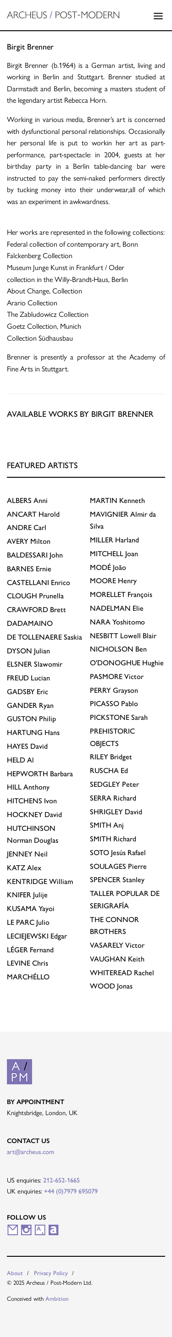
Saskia (44, 637)
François (121, 594)
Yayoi (31, 908)
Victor (117, 676)
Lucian (28, 678)
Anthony (28, 787)
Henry (113, 580)
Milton (28, 541)
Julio (28, 922)
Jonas (111, 986)
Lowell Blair (123, 635)
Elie (117, 608)
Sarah (119, 717)
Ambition (57, 1298)
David (27, 746)
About (15, 1273)
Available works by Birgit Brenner (80, 414)
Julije (27, 894)
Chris (27, 963)
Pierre (118, 866)
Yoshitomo (117, 622)
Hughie (127, 662)
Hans (33, 732)
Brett (36, 609)
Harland (114, 540)
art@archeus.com (30, 1152)
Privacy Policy (51, 1273)
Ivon (32, 800)
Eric (27, 691)
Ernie (29, 568)
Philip (31, 718)
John (35, 555)
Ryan (30, 705)
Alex (24, 867)
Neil (27, 854)
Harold (33, 514)
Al (20, 760)
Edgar (37, 936)
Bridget (111, 756)
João (108, 567)
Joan (114, 553)
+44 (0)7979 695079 (71, 1191)
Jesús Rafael (118, 852)
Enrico (38, 582)
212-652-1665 (61, 1180)
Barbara (40, 773)
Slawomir (34, 664)
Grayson (114, 690)
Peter (114, 784)
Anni (27, 500)
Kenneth (117, 500)
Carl (26, 527)
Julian (28, 650)
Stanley (117, 879)
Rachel (122, 972)
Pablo (114, 703)
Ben (118, 649)
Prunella (35, 595)
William (40, 881)
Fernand (30, 949)
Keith (117, 959)
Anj (107, 825)
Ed (109, 770)
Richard (113, 798)
